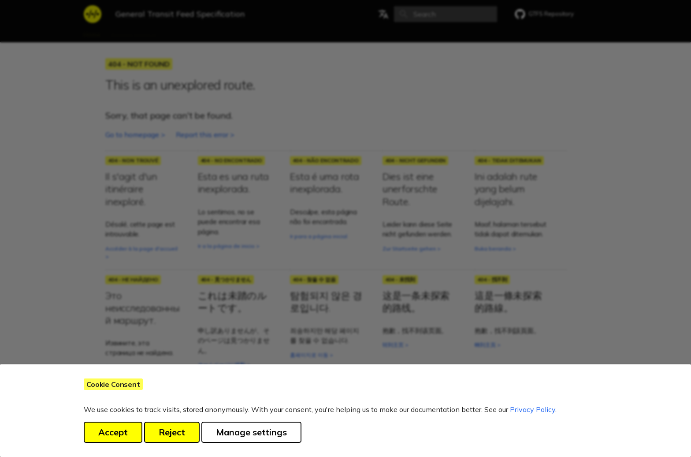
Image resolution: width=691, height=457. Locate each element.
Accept (113, 432)
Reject (172, 432)
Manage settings (251, 432)
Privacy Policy (532, 409)
